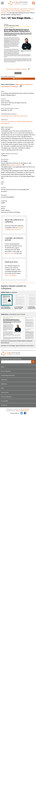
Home (2, 367)
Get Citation (18, 73)
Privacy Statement (6, 397)
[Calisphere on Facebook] (25, 413)
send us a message (10, 275)
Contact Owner (18, 78)
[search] (33, 3)
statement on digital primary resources (14, 228)
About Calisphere (6, 371)
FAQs (2, 388)
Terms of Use (5, 392)
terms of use (10, 253)
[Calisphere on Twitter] (21, 413)
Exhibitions (4, 384)
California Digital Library (22, 411)
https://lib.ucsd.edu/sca (15, 165)
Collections (4, 380)
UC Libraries (26, 409)
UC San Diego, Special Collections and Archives (14, 9)
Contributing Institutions (8, 375)
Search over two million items (11, 359)
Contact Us (4, 405)
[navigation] (2, 3)
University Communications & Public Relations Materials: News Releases (17, 11)
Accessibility (4, 401)
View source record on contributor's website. (17, 85)
